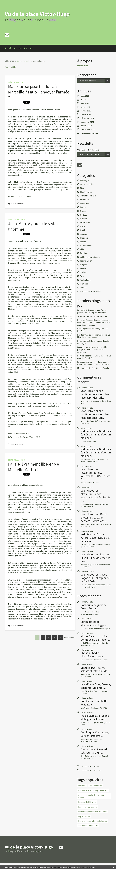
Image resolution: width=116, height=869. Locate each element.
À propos (28, 48)
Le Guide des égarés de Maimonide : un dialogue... (96, 434)
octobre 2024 (86, 125)
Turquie (83, 287)
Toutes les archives (89, 133)
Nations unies (86, 245)
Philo (82, 249)
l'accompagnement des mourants (92, 811)
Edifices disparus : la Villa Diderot (91, 355)
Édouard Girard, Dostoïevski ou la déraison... (95, 537)
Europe (83, 207)
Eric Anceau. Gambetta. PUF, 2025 (94, 702)
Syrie (82, 276)
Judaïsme (84, 234)
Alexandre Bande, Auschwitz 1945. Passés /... (95, 476)
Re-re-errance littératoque (88, 341)
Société (83, 272)
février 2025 (86, 111)
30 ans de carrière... (85, 316)
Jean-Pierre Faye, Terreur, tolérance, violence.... (96, 686)
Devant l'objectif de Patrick (98, 364)
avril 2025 (85, 103)
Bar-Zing (81, 331)
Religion (83, 264)
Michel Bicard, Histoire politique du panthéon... (95, 637)
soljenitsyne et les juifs (88, 825)
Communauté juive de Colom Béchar (94, 606)
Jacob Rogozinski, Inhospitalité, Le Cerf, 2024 (95, 578)
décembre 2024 (87, 118)
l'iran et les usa (95, 785)
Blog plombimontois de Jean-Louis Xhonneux (93, 323)
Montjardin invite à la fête (88, 368)
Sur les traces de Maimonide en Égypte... (95, 623)
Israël (82, 230)
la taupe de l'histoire (87, 802)
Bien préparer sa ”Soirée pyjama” (91, 328)
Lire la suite (82, 65)
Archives (18, 48)
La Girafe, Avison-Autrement (91, 350)
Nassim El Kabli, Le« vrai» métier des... (95, 558)
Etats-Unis (84, 203)
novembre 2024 (87, 122)
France (83, 211)
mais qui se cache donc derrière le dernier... (92, 796)
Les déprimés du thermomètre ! (90, 334)
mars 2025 (85, 107)
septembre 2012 (40, 61)
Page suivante (69, 637)
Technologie (85, 280)
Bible (82, 188)
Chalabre (106, 368)
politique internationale (90, 257)
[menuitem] (9, 48)
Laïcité (83, 241)
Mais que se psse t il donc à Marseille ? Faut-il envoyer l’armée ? (38, 92)
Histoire (83, 218)
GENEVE (83, 215)
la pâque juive (84, 816)
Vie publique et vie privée (90, 291)
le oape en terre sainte (87, 807)
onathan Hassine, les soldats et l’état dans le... (95, 669)
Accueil (8, 48)
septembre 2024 (87, 129)
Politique (84, 253)
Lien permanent (16, 204)
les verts (82, 785)
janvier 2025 (86, 114)
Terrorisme (84, 283)
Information (85, 222)
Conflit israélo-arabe (88, 195)
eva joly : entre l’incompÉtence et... (93, 790)
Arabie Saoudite (86, 184)
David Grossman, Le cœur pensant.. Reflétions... (94, 517)
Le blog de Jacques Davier (93, 336)
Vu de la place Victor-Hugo (37, 14)
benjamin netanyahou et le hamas (92, 821)
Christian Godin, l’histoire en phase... (93, 654)
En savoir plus (90, 867)
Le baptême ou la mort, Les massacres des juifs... (95, 394)
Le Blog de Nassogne (97, 312)
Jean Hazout (88, 391)
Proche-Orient (86, 260)
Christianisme (86, 192)
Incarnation (102, 316)
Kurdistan (84, 238)
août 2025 (85, 96)
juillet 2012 (9, 61)
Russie (83, 268)
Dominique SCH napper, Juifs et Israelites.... (95, 734)
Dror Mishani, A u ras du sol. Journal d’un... (94, 750)
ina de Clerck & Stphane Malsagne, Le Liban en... (95, 717)
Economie (84, 199)
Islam (82, 226)
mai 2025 (84, 99)
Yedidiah (86, 431)
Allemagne (84, 180)
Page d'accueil (23, 61)
